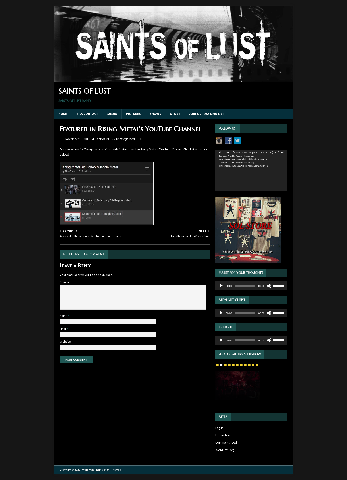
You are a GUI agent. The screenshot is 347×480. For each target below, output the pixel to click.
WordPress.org (225, 450)
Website (65, 341)
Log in (219, 428)
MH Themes (114, 470)
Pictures (133, 114)
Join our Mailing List (206, 114)
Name (64, 316)
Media (112, 114)
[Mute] (269, 286)
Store (175, 114)
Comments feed (226, 442)
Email (63, 329)
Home (62, 114)
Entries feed (223, 435)
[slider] (245, 286)
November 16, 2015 (77, 139)
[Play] (221, 286)
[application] (251, 170)
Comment (66, 282)
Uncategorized (125, 139)
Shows (155, 114)
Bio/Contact (87, 114)
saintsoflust (102, 139)
